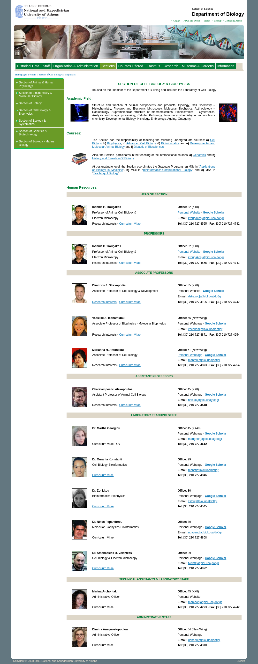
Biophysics (114, 143)
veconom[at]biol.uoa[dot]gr (205, 329)
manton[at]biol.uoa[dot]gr (204, 360)
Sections (108, 66)
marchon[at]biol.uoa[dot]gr (205, 602)
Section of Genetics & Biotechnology (33, 132)
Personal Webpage (190, 355)
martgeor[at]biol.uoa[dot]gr (205, 439)
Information (225, 66)
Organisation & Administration (75, 66)
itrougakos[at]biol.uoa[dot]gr (206, 218)
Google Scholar (214, 212)
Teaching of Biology (105, 173)
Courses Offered (130, 66)
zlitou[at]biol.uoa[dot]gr (202, 501)
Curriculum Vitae (129, 223)
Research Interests (104, 302)
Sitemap (218, 20)
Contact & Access (233, 20)
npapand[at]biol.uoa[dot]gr (205, 532)
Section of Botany (30, 103)
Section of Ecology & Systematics (32, 122)
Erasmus (153, 66)
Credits (240, 660)
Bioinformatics (170, 143)
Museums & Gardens (198, 66)
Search (207, 20)
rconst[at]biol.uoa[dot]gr (203, 470)
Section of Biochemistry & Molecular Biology (35, 94)
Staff (46, 66)
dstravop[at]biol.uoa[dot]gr (205, 296)
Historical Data (28, 66)
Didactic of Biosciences (149, 146)
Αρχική (176, 20)
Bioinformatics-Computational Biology (167, 170)
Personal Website (189, 212)
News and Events (191, 20)
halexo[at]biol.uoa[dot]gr (203, 400)
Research (171, 66)
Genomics (199, 155)
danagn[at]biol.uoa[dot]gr (204, 640)
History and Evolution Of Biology (113, 158)
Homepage (20, 74)
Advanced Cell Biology (141, 143)
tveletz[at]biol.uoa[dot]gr (203, 563)
